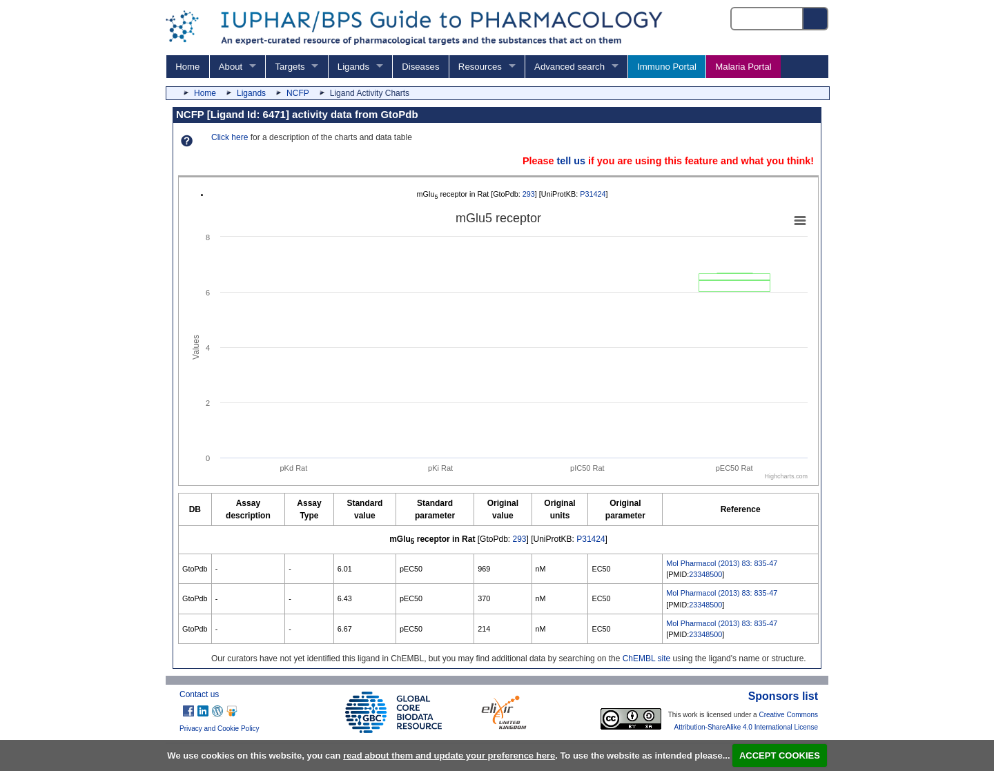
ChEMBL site (647, 658)
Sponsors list (783, 696)
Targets (289, 66)
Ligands (353, 66)
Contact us (199, 694)
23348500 (705, 574)
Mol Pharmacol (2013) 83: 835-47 (721, 563)
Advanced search (569, 66)
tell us (570, 160)
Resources (480, 66)
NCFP (297, 93)
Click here (229, 137)
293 (529, 194)
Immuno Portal (666, 66)
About (230, 66)
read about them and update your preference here (449, 755)
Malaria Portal (743, 66)
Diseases (420, 66)
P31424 (592, 194)
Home (187, 66)
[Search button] (815, 18)
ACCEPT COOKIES (779, 755)
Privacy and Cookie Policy (219, 728)
